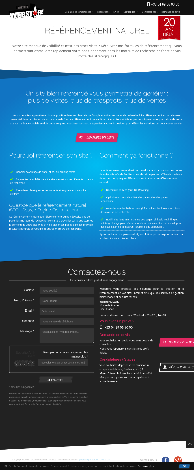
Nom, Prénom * (24, 300)
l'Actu (116, 11)
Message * (27, 331)
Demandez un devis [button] (97, 137)
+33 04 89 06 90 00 (163, 4)
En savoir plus (146, 466)
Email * (29, 310)
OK (184, 466)
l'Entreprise (131, 11)
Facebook (165, 460)
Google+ (178, 460)
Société (29, 290)
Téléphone (27, 321)
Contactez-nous (150, 11)
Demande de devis (170, 11)
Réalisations (103, 11)
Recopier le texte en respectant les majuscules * (65, 354)
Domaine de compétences (79, 11)
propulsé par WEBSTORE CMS (94, 459)
